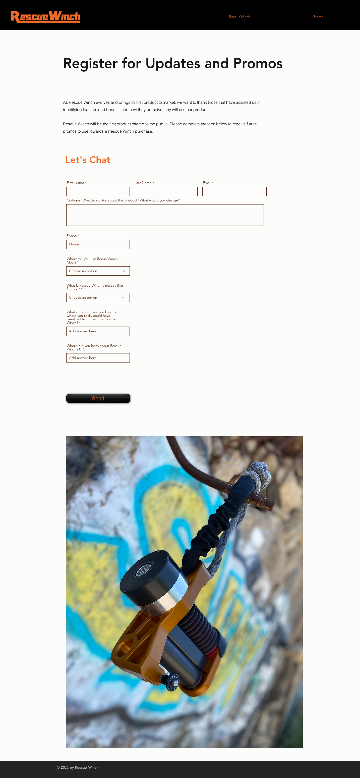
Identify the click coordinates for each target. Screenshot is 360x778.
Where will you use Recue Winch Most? (92, 260)
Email (207, 182)
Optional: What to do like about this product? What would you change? (123, 200)
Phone (72, 235)
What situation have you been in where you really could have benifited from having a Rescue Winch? (92, 317)
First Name (75, 182)
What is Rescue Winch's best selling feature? (95, 287)
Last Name (143, 182)
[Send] (98, 398)
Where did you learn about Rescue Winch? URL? (94, 347)
